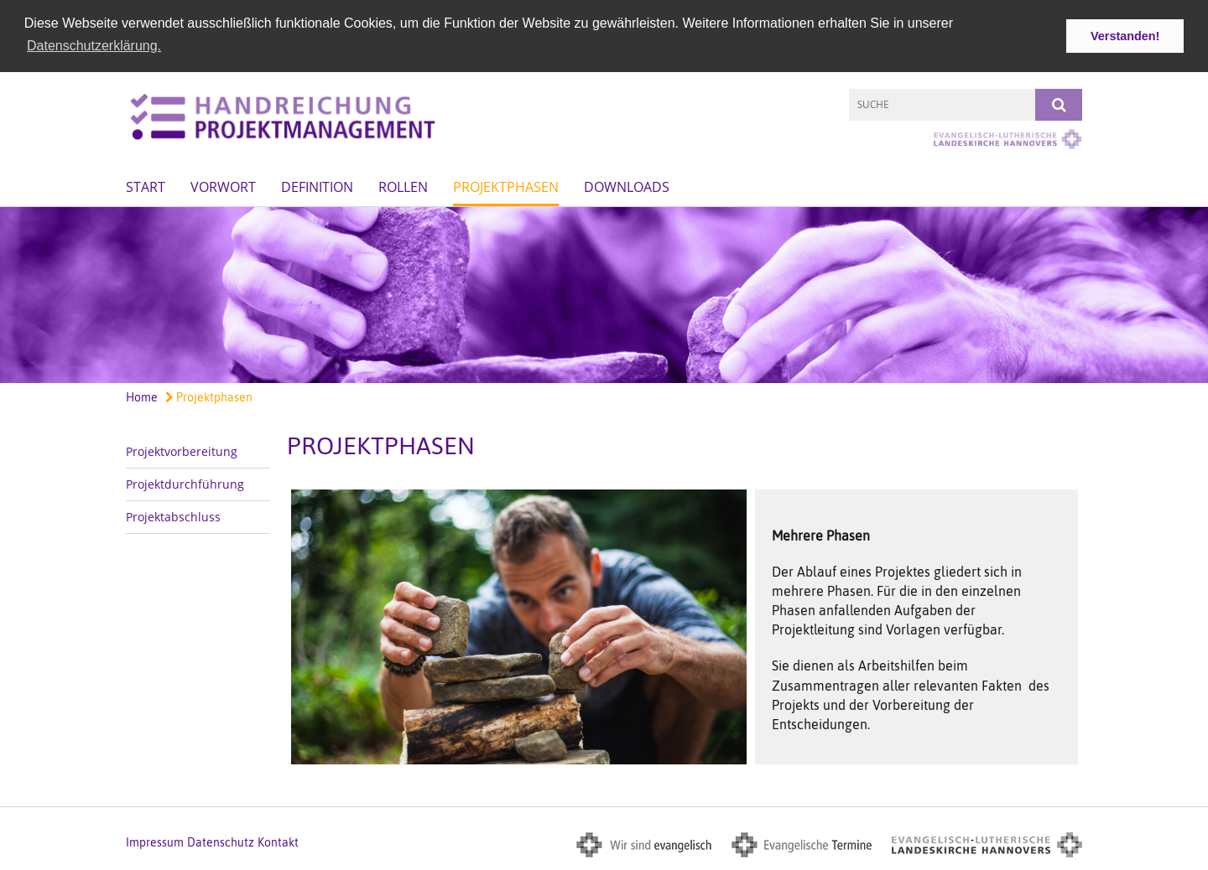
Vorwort (223, 186)
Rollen (403, 186)
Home (142, 396)
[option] (604, 294)
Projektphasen (506, 186)
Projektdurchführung (185, 483)
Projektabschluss (173, 516)
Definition (317, 186)
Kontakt (278, 842)
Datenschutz (220, 842)
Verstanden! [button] (1125, 36)
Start (145, 186)
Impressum (155, 842)
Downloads (626, 186)
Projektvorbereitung (181, 450)
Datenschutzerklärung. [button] (94, 46)
